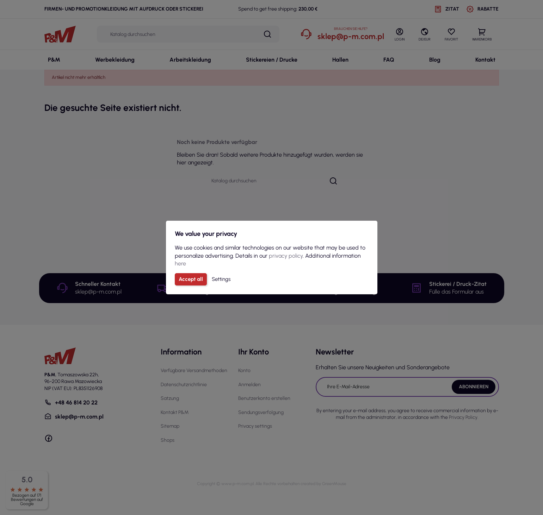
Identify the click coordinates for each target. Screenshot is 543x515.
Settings (221, 279)
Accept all (191, 279)
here (180, 263)
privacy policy (286, 255)
